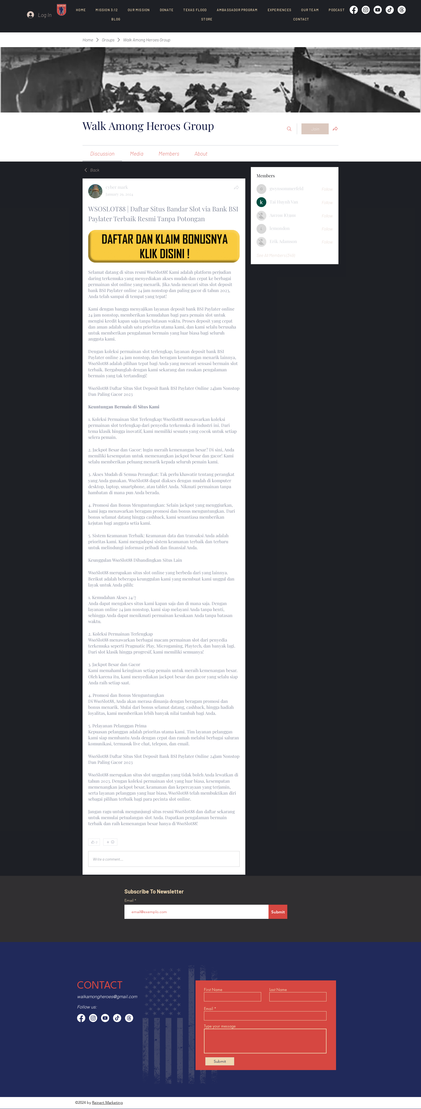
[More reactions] (110, 842)
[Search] (289, 128)
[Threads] (402, 10)
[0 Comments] (225, 842)
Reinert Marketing (107, 1102)
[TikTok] (390, 10)
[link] (102, 153)
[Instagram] (366, 10)
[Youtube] (378, 10)
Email (129, 900)
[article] (164, 526)
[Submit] (278, 912)
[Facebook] (354, 10)
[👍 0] (94, 842)
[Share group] (335, 128)
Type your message (220, 1026)
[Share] (236, 187)
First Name (213, 990)
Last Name (278, 990)
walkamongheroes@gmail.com (107, 996)
